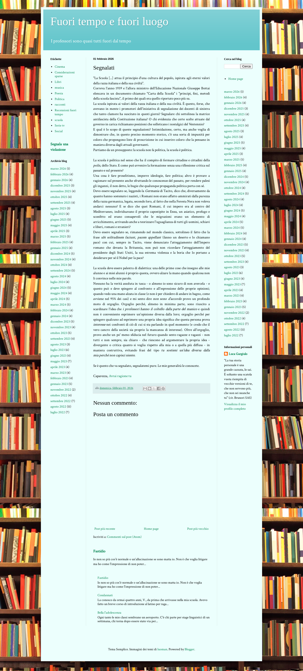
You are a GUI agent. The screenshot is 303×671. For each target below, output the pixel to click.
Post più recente (104, 529)
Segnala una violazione (59, 146)
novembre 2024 (60, 259)
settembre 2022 (60, 401)
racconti (60, 104)
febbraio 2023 (59, 378)
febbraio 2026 (59, 174)
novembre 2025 (60, 191)
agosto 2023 (58, 344)
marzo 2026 (58, 168)
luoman (162, 649)
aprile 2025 (57, 231)
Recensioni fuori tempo (65, 112)
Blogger (189, 649)
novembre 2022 (60, 390)
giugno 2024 (58, 288)
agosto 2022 (58, 406)
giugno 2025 (58, 219)
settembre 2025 (60, 203)
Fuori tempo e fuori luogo (109, 21)
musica (59, 88)
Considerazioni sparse (65, 74)
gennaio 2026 (59, 180)
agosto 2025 (58, 208)
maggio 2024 (58, 293)
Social (59, 131)
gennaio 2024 (59, 316)
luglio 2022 (57, 412)
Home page (151, 529)
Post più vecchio (198, 529)
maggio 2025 (58, 225)
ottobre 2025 (58, 197)
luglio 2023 (57, 350)
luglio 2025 (57, 214)
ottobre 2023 (58, 333)
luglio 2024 (57, 282)
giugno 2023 (58, 355)
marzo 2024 (58, 305)
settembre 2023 (60, 339)
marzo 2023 (58, 373)
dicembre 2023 (60, 321)
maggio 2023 (58, 361)
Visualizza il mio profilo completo (235, 406)
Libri (58, 82)
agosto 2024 (58, 276)
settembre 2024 (60, 270)
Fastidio (99, 551)
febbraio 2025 (59, 242)
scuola (59, 120)
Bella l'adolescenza (109, 612)
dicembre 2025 (60, 185)
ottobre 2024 (58, 265)
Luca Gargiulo (238, 354)
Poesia (59, 93)
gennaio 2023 (59, 384)
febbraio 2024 (59, 310)
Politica (59, 99)
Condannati (105, 595)
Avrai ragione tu (120, 375)
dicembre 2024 (60, 254)
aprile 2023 (57, 367)
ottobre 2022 (58, 395)
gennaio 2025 (59, 248)
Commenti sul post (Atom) (124, 537)
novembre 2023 (60, 327)
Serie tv (60, 125)
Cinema (60, 67)
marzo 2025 (58, 236)
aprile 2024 (57, 299)
